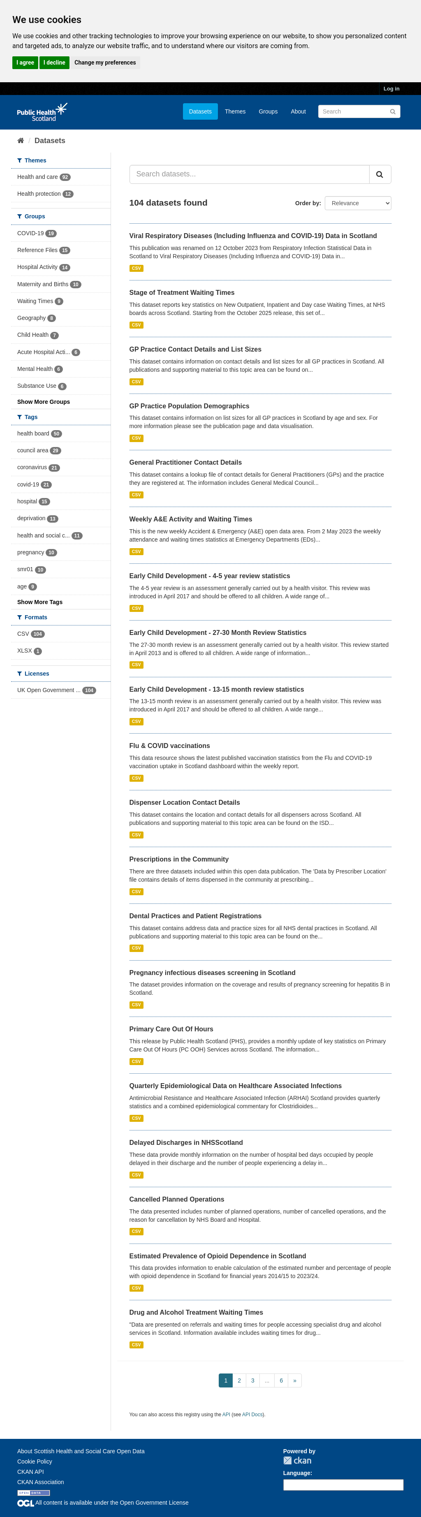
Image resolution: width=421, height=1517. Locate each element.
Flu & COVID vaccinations (170, 745)
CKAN (297, 1460)
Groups (268, 111)
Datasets (200, 111)
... (267, 1380)
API (226, 1414)
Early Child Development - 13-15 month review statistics (217, 689)
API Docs (252, 1414)
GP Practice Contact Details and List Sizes (196, 349)
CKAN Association (40, 1482)
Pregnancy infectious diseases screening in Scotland (213, 972)
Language (296, 1473)
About (298, 111)
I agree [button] (25, 62)
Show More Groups (43, 401)
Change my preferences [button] (105, 62)
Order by (307, 203)
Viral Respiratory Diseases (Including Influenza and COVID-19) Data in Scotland (253, 235)
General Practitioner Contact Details (186, 462)
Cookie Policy (34, 1461)
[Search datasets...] (250, 174)
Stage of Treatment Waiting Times (182, 292)
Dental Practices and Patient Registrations (196, 916)
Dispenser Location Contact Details (185, 802)
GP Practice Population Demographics (190, 406)
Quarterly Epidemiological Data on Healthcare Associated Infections (236, 1085)
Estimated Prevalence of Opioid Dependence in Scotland (218, 1256)
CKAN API (30, 1471)
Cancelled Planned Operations (177, 1199)
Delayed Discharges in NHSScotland (186, 1142)
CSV (136, 268)
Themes (235, 111)
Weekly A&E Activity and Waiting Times (191, 519)
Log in (392, 89)
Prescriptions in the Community (179, 859)
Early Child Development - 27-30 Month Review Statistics (218, 632)
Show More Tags (39, 602)
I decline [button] (54, 62)
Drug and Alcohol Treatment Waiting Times (197, 1312)
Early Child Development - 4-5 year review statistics (210, 575)
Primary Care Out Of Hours (172, 1029)
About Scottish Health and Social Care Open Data (81, 1451)
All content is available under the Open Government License (103, 1502)
